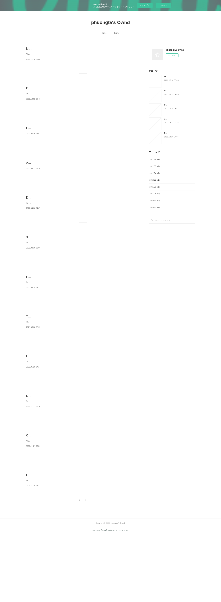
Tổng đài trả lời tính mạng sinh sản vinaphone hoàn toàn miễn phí (70, 349)
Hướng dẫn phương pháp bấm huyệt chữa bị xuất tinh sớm (66, 395)
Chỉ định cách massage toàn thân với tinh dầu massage (64, 488)
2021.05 (154, 194)
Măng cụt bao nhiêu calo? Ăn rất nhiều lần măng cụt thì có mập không (73, 48)
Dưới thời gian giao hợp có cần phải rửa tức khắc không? (64, 442)
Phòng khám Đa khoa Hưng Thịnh (49, 534)
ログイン (163, 5)
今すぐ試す (145, 5)
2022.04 (154, 173)
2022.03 (154, 180)
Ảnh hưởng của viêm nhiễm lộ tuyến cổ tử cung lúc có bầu (65, 176)
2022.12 (154, 159)
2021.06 (154, 187)
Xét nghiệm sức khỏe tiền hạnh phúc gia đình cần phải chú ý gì (69, 257)
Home (104, 33)
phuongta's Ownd (110, 22)
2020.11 (154, 200)
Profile (116, 33)
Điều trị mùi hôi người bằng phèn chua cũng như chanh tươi (66, 210)
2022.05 (154, 166)
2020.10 (154, 207)
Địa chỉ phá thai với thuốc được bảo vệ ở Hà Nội (58, 94)
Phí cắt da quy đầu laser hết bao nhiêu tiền (55, 303)
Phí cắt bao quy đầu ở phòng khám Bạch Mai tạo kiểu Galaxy (67, 141)
